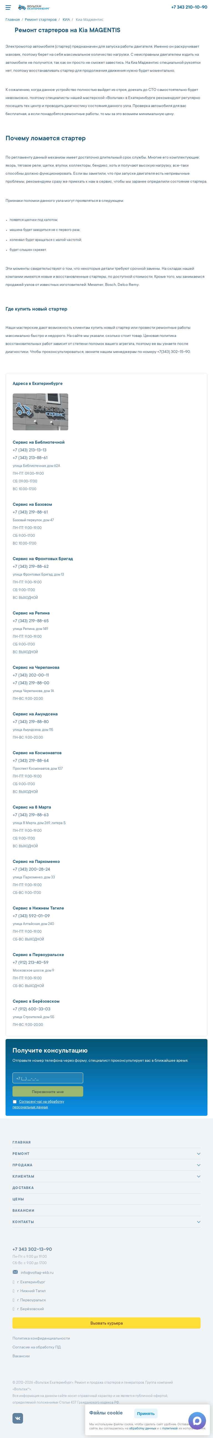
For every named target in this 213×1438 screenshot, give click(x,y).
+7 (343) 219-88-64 (31, 761)
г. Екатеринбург (28, 1282)
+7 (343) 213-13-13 (29, 450)
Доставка (23, 1188)
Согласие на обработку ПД (36, 1347)
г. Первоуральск (29, 1300)
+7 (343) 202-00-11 (31, 675)
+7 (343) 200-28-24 (31, 869)
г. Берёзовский (28, 1309)
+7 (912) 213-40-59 (31, 963)
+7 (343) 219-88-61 (30, 512)
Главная (21, 1143)
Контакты (23, 1222)
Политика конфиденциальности (41, 1339)
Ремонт (20, 1154)
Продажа (22, 1165)
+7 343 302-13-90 (32, 1249)
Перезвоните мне (48, 1092)
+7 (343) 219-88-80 (31, 722)
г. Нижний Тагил (29, 1291)
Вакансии (23, 1211)
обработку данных (142, 1429)
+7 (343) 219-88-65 (31, 621)
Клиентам (23, 1177)
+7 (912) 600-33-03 (31, 1009)
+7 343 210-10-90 (189, 7)
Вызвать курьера (106, 1323)
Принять (146, 1413)
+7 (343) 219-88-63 (31, 815)
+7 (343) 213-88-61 (30, 458)
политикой (170, 1429)
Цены (18, 1199)
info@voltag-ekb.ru (33, 1273)
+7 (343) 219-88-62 (31, 567)
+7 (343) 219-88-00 (31, 683)
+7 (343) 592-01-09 (31, 916)
